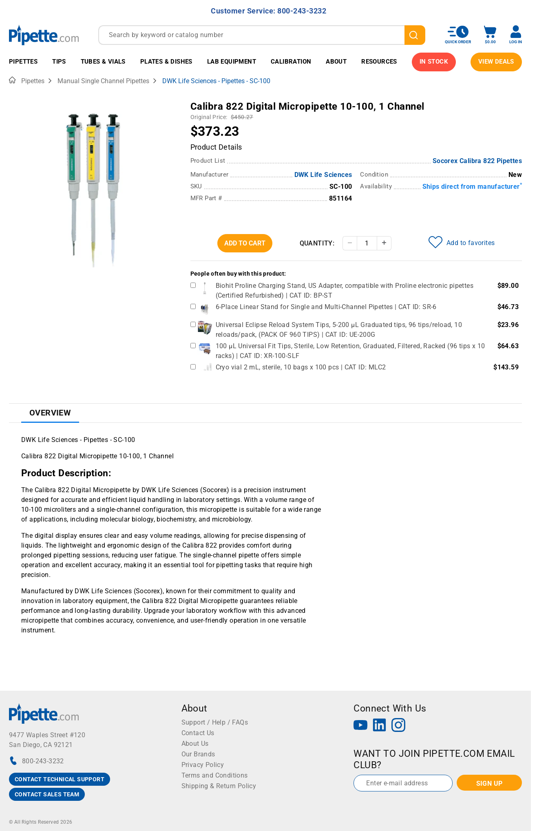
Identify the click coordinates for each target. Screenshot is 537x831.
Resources (379, 61)
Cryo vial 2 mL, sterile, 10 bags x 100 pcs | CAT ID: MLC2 (301, 367)
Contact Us (197, 733)
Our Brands (198, 754)
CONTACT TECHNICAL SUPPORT (59, 779)
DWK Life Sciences (323, 175)
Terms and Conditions (214, 775)
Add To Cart (244, 243)
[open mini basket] (490, 34)
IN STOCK (434, 61)
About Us (195, 743)
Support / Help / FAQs (214, 722)
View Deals (496, 61)
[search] (414, 35)
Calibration (291, 61)
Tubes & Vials (103, 61)
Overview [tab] (50, 413)
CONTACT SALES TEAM (47, 794)
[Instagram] (398, 726)
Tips (59, 61)
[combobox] (261, 35)
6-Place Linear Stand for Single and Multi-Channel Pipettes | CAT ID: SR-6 (326, 307)
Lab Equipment (231, 61)
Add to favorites (462, 242)
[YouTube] (360, 726)
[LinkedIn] (380, 726)
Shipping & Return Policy (218, 786)
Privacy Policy (202, 765)
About (336, 61)
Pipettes (23, 61)
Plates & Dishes (166, 61)
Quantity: (317, 243)
